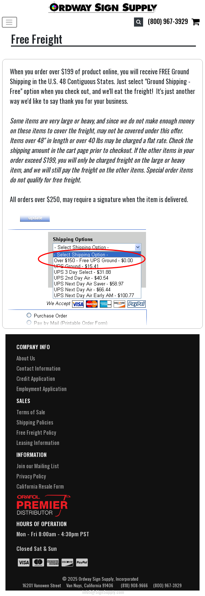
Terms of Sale (30, 412)
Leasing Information (37, 442)
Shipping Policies (34, 422)
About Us (25, 358)
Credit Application (35, 378)
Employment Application (41, 388)
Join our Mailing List (37, 466)
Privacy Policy (31, 476)
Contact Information (38, 368)
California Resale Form (40, 486)
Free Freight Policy (36, 432)
